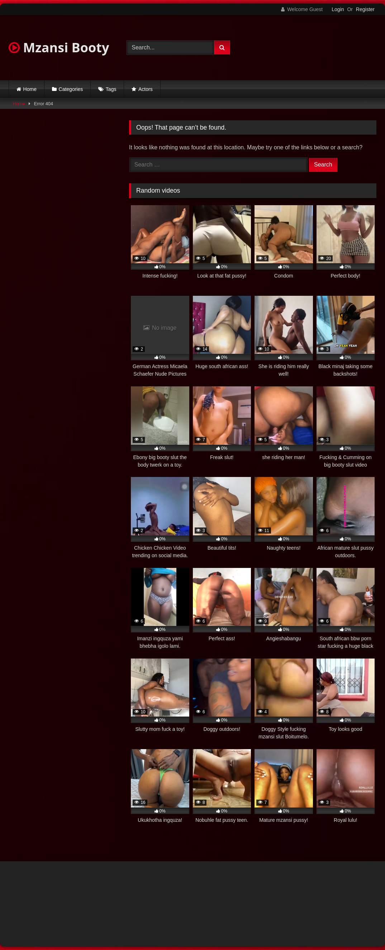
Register (365, 9)
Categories (71, 89)
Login (338, 9)
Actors (145, 89)
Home (30, 89)
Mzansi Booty (59, 47)
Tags (111, 89)
